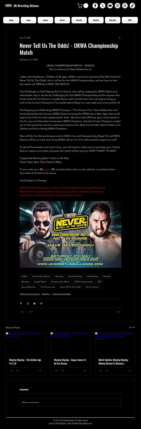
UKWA (24, 276)
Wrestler (106, 276)
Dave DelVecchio (28, 287)
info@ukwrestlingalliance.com (81, 423)
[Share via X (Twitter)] (27, 303)
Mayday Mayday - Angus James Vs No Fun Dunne (70, 361)
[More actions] (119, 38)
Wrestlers (25, 281)
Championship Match (60, 281)
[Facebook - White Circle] (95, 5)
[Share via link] (41, 303)
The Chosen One (47, 287)
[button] (83, 5)
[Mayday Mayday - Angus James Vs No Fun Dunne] (70, 343)
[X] (102, 5)
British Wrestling (75, 276)
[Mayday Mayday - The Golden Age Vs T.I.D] (26, 343)
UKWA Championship (83, 281)
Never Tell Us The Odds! (70, 287)
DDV (99, 281)
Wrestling (59, 276)
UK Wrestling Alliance (41, 276)
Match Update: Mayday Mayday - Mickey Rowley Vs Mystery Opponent (114, 361)
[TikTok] (132, 5)
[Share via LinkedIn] (34, 303)
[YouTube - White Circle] (110, 5)
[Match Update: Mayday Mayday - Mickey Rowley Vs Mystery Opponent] (115, 343)
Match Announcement (30, 294)
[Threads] (125, 5)
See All (132, 327)
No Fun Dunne (92, 287)
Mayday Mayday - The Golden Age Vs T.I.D (25, 361)
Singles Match (40, 281)
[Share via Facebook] (21, 303)
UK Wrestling (92, 276)
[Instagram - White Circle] (117, 5)
